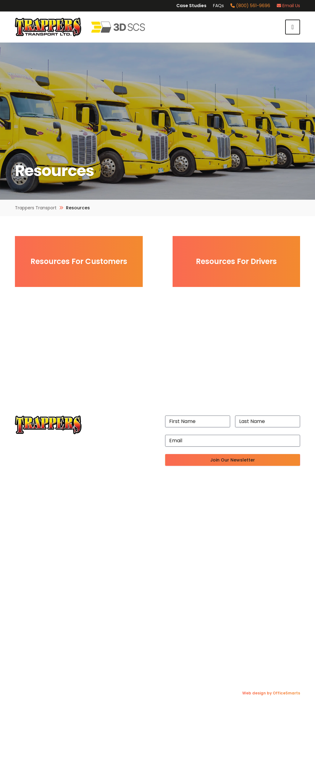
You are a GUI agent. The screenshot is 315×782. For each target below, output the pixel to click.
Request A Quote (35, 650)
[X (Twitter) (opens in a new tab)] (267, 647)
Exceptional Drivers (38, 533)
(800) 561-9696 (250, 5)
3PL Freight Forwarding (218, 540)
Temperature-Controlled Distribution (236, 533)
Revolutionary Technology (47, 540)
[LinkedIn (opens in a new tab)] (281, 647)
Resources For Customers (78, 261)
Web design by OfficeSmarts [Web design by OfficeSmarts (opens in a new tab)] (271, 694)
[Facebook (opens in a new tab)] (241, 647)
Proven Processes (37, 548)
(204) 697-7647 (262, 598)
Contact (25, 665)
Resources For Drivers (236, 261)
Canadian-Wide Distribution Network (235, 510)
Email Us (288, 5)
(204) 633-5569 (261, 605)
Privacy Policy (32, 657)
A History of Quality (38, 510)
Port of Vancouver (37, 525)
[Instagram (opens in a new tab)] (253, 647)
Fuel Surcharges (34, 598)
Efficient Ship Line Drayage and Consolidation (245, 525)
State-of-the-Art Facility (45, 518)
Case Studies (191, 5)
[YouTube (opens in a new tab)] (296, 647)
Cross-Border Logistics (218, 518)
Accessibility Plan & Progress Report (59, 555)
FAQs (218, 5)
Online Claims (31, 605)
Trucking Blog (31, 627)
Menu (292, 27)
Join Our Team (33, 590)
